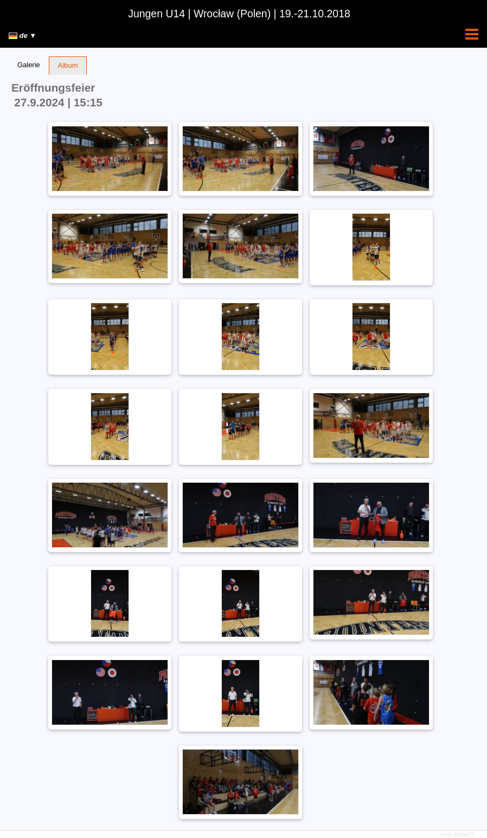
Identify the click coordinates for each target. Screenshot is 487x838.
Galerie (28, 65)
